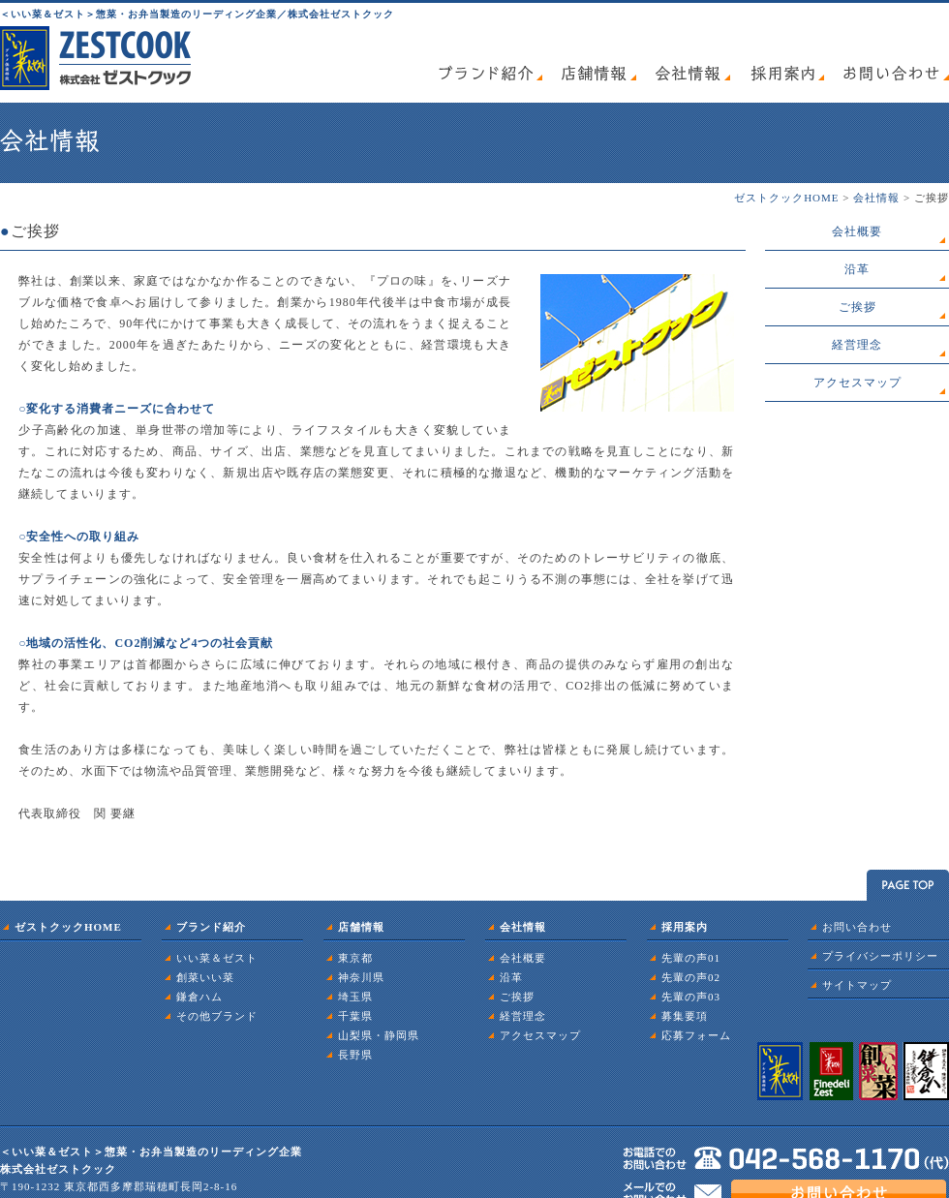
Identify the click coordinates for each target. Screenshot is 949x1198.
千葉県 (355, 1016)
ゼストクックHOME (786, 197)
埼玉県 (355, 996)
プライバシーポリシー (880, 956)
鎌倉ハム (199, 996)
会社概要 (857, 231)
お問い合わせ (857, 927)
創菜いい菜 (205, 977)
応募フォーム (696, 1035)
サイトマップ (857, 985)
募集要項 (684, 1016)
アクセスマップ (857, 382)
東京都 (355, 958)
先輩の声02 (690, 977)
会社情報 (876, 197)
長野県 (355, 1054)
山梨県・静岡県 (378, 1035)
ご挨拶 (857, 307)
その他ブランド (217, 1016)
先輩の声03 (690, 996)
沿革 (857, 269)
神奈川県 (361, 977)
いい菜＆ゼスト (217, 958)
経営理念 (857, 345)
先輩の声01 (690, 958)
